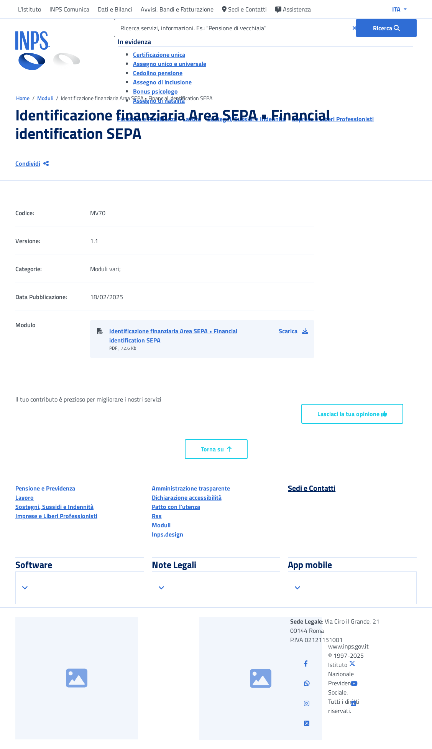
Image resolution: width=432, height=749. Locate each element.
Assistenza (293, 9)
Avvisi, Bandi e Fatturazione (177, 9)
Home (23, 98)
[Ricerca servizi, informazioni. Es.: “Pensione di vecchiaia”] (233, 28)
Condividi (32, 163)
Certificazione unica (159, 54)
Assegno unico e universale (169, 63)
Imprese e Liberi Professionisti (56, 515)
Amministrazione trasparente (191, 488)
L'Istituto (29, 9)
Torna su (216, 449)
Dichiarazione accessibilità (187, 497)
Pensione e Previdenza (45, 488)
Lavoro (24, 497)
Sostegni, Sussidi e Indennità (54, 506)
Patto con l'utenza (176, 506)
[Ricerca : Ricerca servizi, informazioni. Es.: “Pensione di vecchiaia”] (386, 28)
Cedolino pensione (157, 72)
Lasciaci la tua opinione (352, 413)
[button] (296, 331)
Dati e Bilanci (115, 9)
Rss (157, 515)
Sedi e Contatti (244, 9)
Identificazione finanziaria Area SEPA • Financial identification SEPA (173, 335)
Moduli (45, 98)
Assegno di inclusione (162, 82)
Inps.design (167, 534)
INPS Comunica (69, 9)
